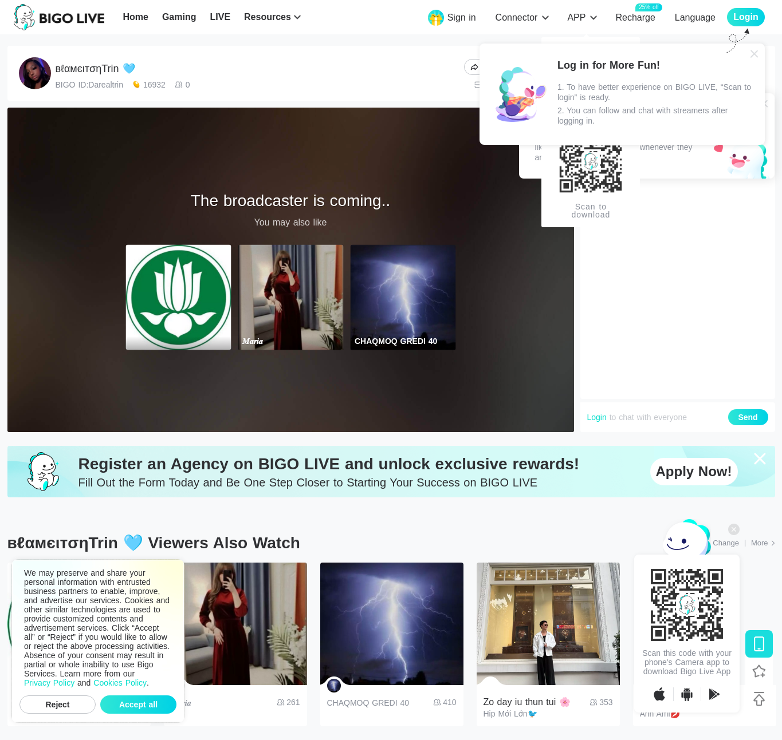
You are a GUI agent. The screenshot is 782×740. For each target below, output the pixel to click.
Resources (267, 17)
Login (597, 417)
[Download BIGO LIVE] (759, 644)
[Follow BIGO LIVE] (759, 671)
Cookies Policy (120, 682)
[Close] (754, 54)
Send (747, 417)
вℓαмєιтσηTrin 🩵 (95, 68)
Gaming (179, 17)
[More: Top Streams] (763, 543)
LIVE (220, 17)
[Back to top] (759, 699)
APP (576, 17)
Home (135, 17)
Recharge (635, 16)
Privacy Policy (49, 682)
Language (695, 17)
